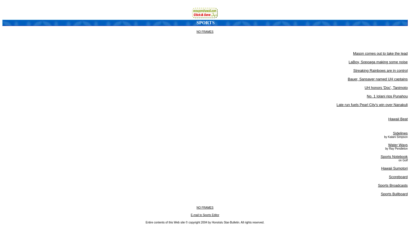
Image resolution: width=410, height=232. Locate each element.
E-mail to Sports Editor (205, 215)
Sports (205, 22)
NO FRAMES (204, 31)
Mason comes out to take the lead (380, 53)
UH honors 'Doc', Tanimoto (386, 88)
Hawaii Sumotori (394, 168)
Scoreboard (398, 177)
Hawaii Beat (398, 119)
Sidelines (400, 133)
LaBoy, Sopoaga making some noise (378, 62)
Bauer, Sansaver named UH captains (378, 79)
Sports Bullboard (394, 194)
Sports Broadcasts (393, 185)
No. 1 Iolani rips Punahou (387, 96)
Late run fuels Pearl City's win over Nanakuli (372, 105)
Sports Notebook (394, 156)
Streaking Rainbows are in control (380, 70)
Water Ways (398, 145)
